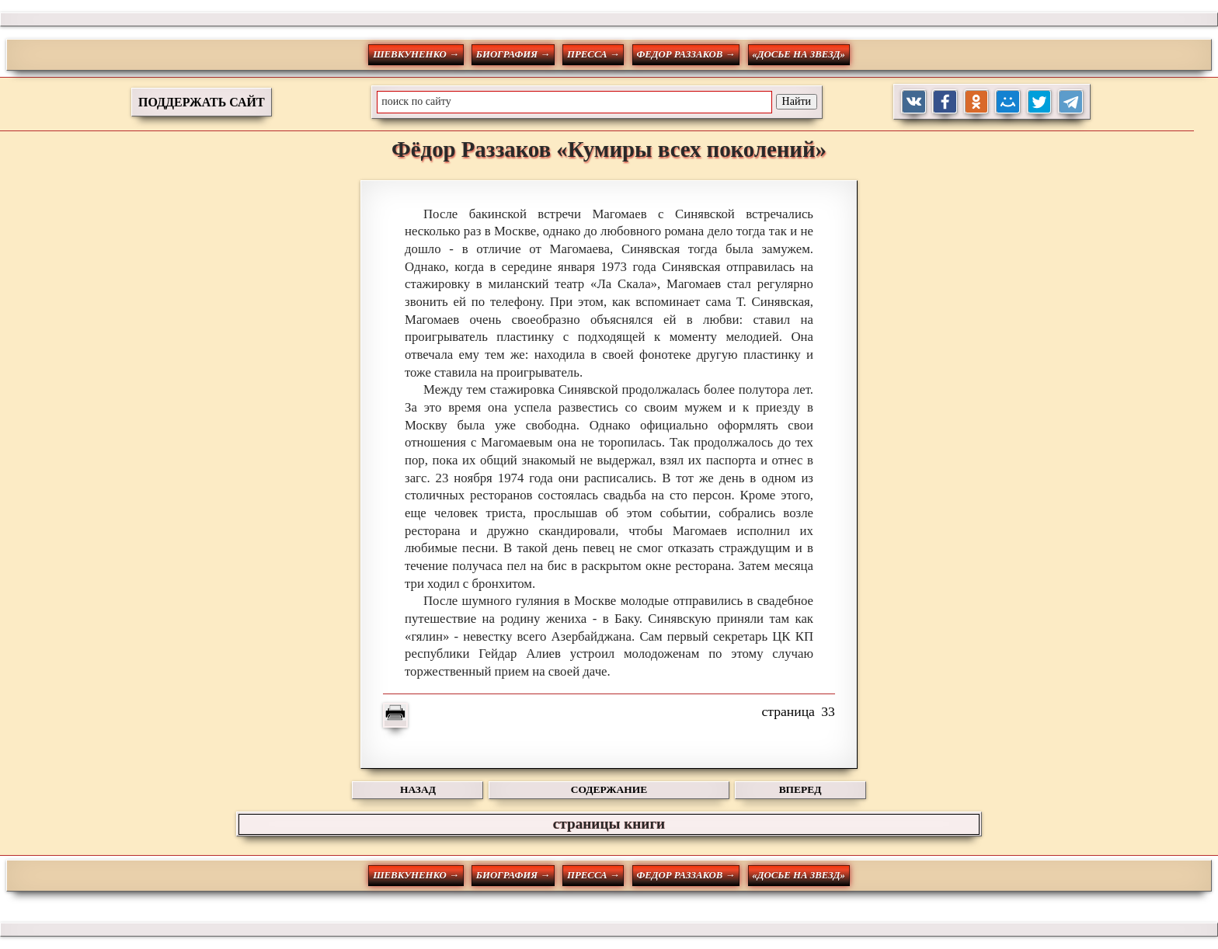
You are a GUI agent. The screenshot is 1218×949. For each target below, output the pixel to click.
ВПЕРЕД (800, 789)
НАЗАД (418, 789)
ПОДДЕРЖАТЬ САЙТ (201, 102)
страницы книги (609, 823)
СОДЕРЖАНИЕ (609, 789)
